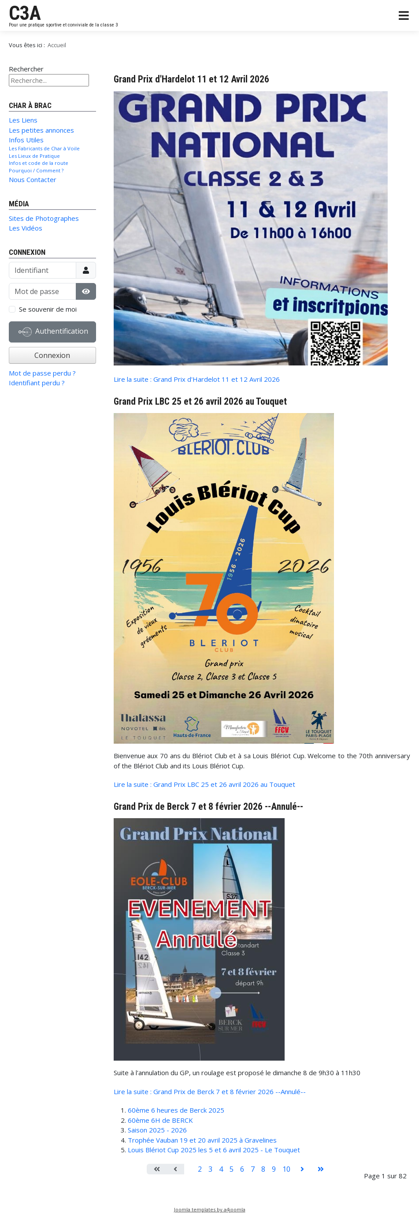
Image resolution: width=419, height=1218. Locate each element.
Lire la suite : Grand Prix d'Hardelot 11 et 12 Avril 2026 (197, 379)
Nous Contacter (32, 179)
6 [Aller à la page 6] (242, 1169)
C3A (25, 13)
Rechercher (26, 68)
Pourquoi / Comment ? (36, 170)
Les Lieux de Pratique (34, 156)
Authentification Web (53, 334)
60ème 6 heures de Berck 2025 (176, 1110)
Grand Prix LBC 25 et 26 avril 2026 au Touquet (200, 401)
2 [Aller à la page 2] (200, 1169)
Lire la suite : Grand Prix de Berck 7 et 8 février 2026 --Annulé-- (210, 1091)
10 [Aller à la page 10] (286, 1169)
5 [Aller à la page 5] (232, 1169)
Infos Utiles (26, 139)
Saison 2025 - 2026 (157, 1129)
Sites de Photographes (44, 218)
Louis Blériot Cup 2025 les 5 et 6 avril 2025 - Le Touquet (214, 1149)
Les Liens (23, 119)
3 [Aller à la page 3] (210, 1169)
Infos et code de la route (38, 163)
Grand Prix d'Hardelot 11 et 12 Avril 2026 (191, 79)
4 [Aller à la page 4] (221, 1169)
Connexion (52, 355)
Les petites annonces (41, 130)
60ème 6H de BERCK (160, 1120)
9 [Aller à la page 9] (274, 1169)
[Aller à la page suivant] (302, 1169)
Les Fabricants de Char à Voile (44, 148)
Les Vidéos (25, 227)
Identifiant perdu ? (37, 382)
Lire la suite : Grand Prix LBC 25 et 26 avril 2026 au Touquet (204, 784)
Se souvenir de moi (48, 309)
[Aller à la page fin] (321, 1169)
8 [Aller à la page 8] (263, 1169)
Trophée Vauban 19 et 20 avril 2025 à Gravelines (202, 1140)
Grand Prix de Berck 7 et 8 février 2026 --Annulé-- (208, 806)
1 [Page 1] (189, 1169)
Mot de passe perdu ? (42, 373)
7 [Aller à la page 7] (253, 1169)
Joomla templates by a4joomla (209, 1209)
